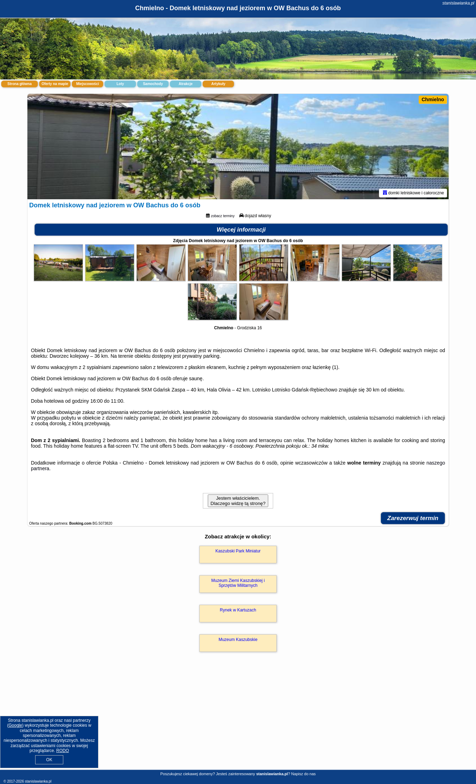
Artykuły (218, 84)
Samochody (153, 84)
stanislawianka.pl (458, 3)
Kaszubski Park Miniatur (238, 551)
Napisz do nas (303, 774)
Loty (120, 84)
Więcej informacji (241, 229)
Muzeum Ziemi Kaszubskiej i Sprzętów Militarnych (238, 583)
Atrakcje (185, 84)
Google (15, 725)
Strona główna (19, 84)
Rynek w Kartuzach (238, 610)
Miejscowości (87, 84)
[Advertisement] (238, 718)
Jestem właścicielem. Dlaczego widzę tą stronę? (238, 500)
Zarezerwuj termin (413, 518)
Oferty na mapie (54, 84)
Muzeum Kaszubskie (238, 639)
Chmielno (433, 99)
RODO (62, 750)
